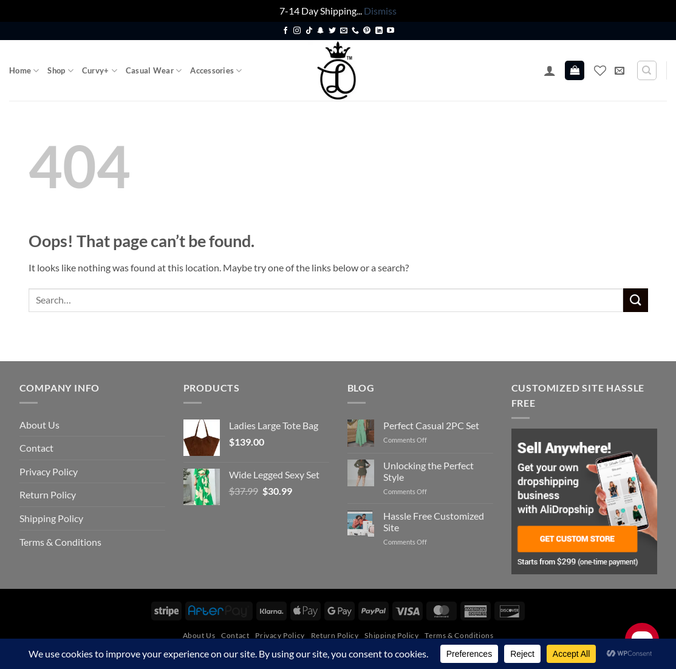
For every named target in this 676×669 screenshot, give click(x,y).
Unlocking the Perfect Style (428, 471)
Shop (60, 70)
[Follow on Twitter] (332, 31)
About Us (39, 424)
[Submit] (635, 300)
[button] (550, 70)
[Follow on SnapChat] (320, 31)
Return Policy (47, 494)
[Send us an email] (343, 31)
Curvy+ (99, 70)
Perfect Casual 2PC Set (431, 425)
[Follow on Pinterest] (366, 31)
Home (24, 70)
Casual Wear (154, 70)
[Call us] (355, 31)
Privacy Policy (48, 471)
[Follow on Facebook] (285, 31)
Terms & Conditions (60, 542)
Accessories (216, 70)
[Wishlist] (600, 70)
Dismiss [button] (380, 10)
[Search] (647, 70)
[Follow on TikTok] (309, 31)
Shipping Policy (51, 518)
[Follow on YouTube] (390, 31)
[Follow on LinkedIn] (379, 31)
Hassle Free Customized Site (433, 521)
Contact (36, 447)
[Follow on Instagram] (297, 31)
